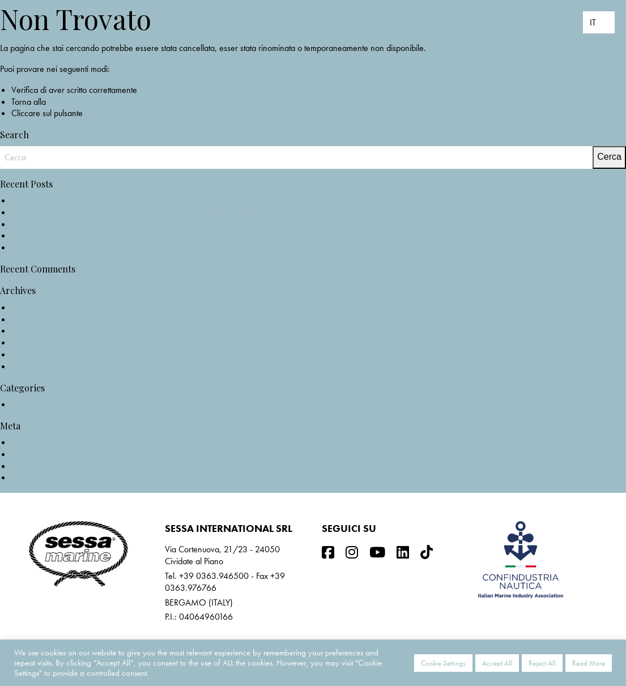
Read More (588, 663)
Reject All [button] (542, 663)
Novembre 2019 (40, 366)
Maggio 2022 (36, 307)
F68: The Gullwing (43, 247)
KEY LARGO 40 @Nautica (57, 224)
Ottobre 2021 (35, 319)
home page (68, 102)
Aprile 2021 (32, 330)
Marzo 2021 (34, 342)
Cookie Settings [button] (443, 663)
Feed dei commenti (44, 466)
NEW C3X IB (34, 200)
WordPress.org (37, 477)
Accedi (23, 442)
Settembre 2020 (40, 354)
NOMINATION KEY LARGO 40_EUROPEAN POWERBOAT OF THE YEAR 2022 (156, 212)
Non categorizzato (43, 404)
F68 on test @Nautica (49, 235)
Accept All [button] (497, 663)
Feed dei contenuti (43, 454)
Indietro (98, 113)
